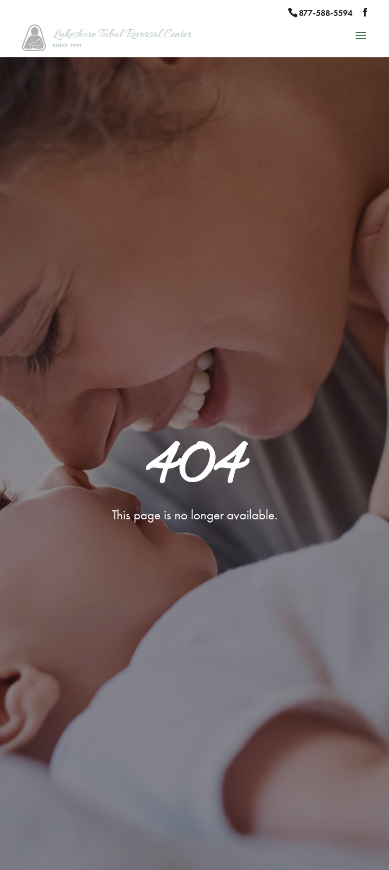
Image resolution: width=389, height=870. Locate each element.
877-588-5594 (325, 13)
